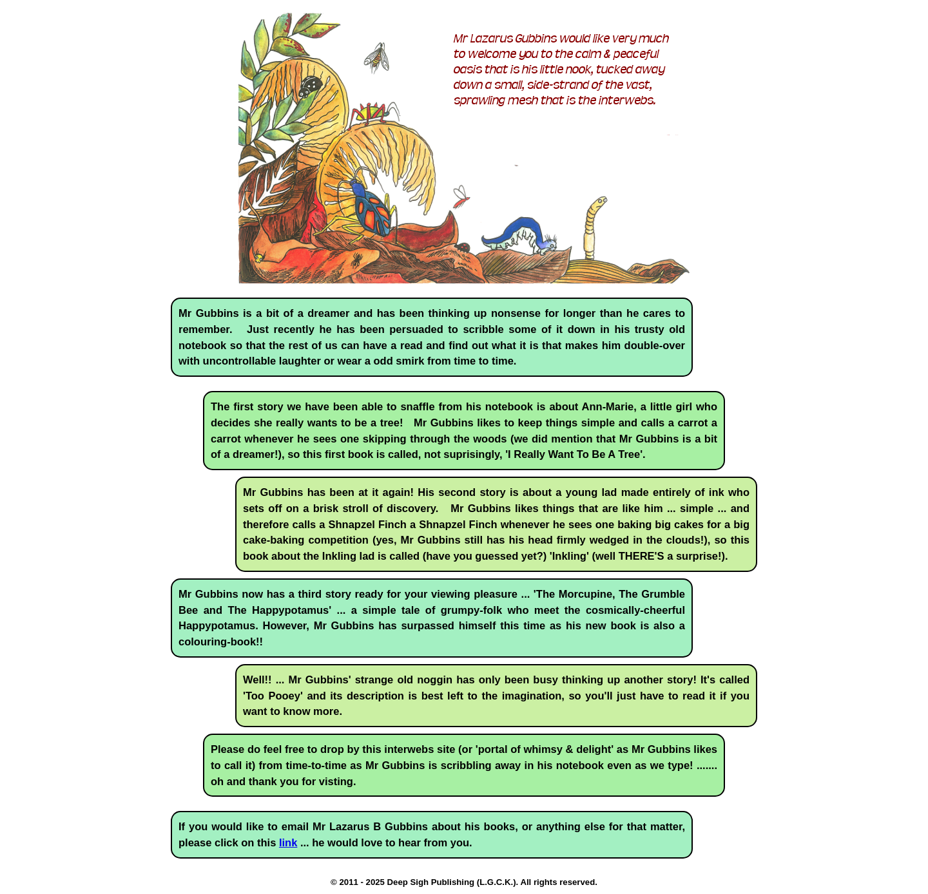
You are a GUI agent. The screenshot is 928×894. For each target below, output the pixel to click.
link (288, 842)
